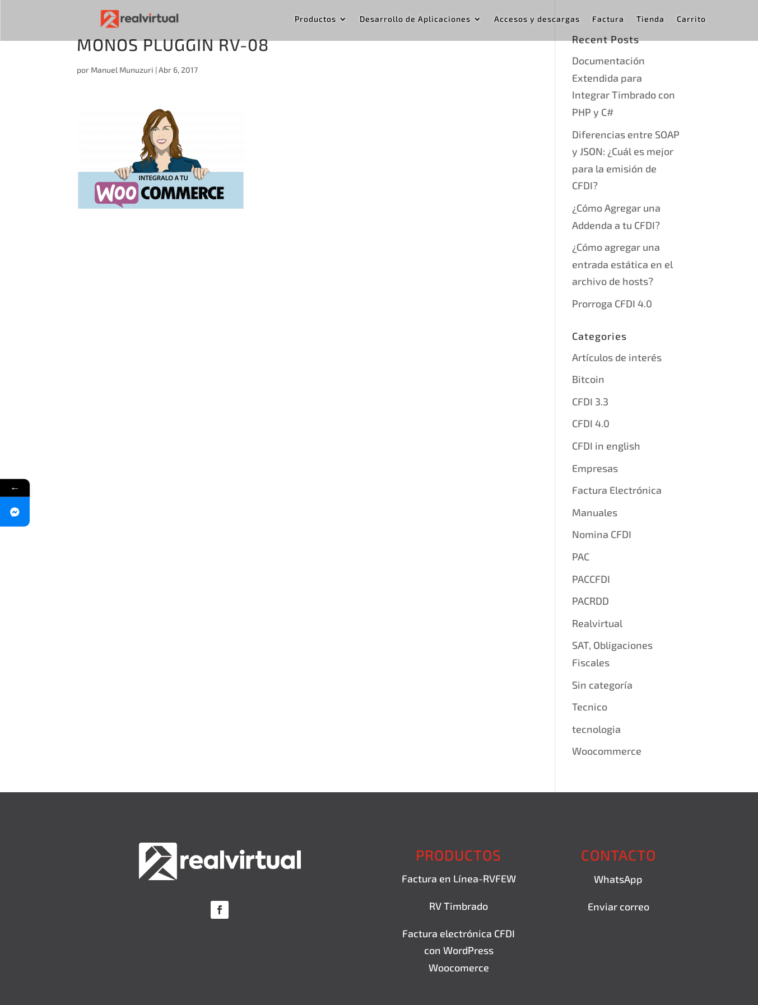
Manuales (594, 512)
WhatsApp (618, 879)
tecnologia (596, 729)
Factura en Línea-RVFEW (459, 878)
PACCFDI (591, 579)
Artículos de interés (617, 357)
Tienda (650, 19)
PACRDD (590, 601)
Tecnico (589, 706)
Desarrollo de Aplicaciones (415, 19)
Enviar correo (618, 906)
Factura (608, 19)
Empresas (595, 468)
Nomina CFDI (601, 534)
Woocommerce (606, 751)
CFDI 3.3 (590, 401)
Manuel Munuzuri (122, 69)
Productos (315, 19)
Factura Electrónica (617, 490)
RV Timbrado (458, 906)
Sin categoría (602, 685)
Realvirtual (597, 623)
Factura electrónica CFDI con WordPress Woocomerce (458, 950)
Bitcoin (588, 379)
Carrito (691, 19)
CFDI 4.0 (591, 423)
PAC (580, 556)
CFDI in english (606, 446)
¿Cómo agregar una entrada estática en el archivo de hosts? (622, 264)
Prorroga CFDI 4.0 (612, 303)
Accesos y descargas (537, 19)
